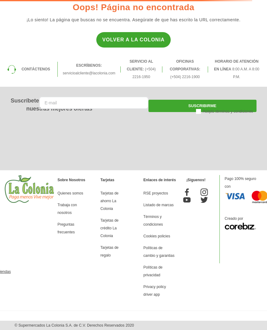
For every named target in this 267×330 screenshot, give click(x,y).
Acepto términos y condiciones (228, 111)
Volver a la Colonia (133, 39)
